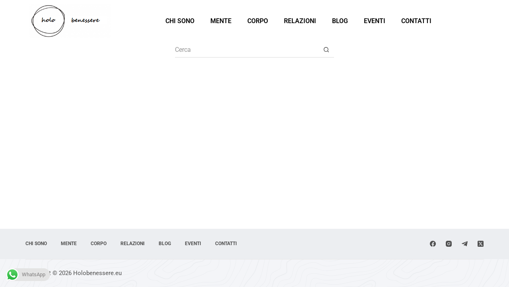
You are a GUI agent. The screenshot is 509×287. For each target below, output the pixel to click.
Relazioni (300, 21)
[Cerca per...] (246, 50)
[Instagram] (449, 244)
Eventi (374, 21)
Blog (340, 21)
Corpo (257, 21)
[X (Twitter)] (481, 244)
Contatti (416, 21)
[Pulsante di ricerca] (326, 50)
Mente (220, 21)
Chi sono (179, 21)
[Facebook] (433, 244)
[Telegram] (465, 244)
